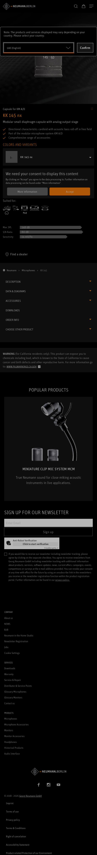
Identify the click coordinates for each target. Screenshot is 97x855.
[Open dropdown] (39, 47)
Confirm (85, 48)
